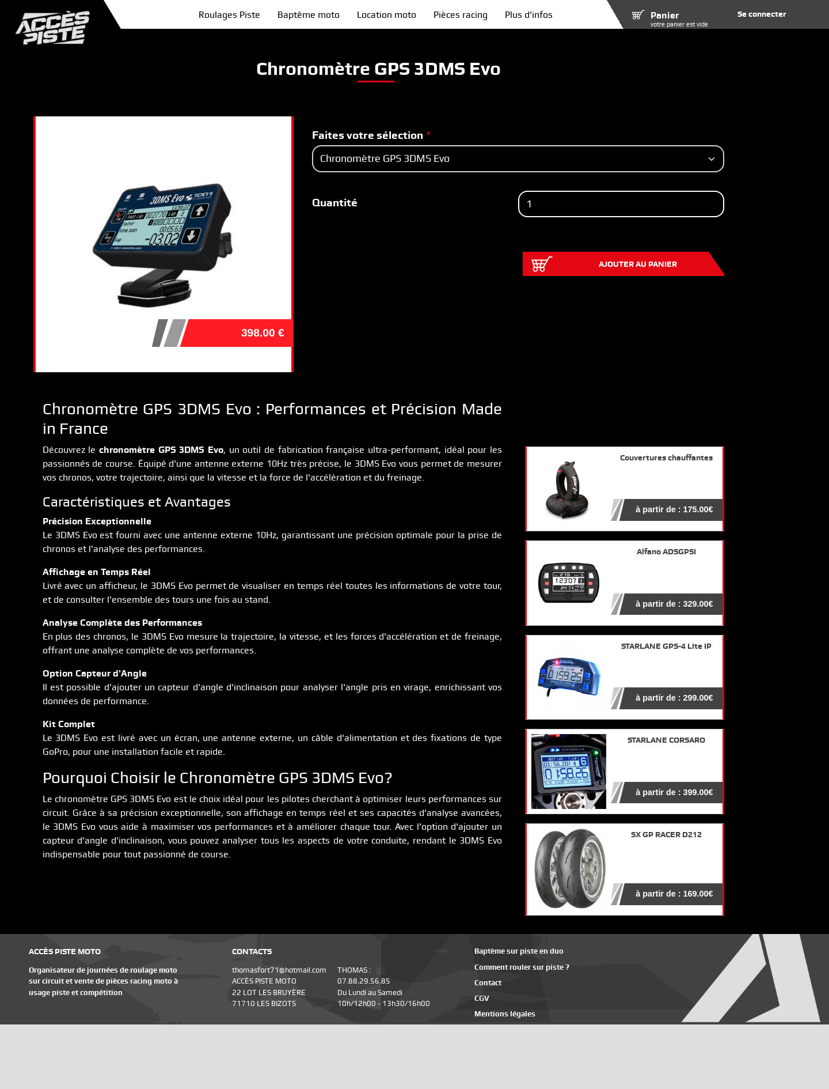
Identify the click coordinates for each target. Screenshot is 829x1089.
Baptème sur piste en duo (519, 951)
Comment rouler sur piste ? (521, 967)
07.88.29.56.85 (363, 981)
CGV (481, 998)
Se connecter (761, 13)
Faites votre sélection (367, 135)
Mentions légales (504, 1013)
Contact (487, 982)
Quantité (335, 202)
